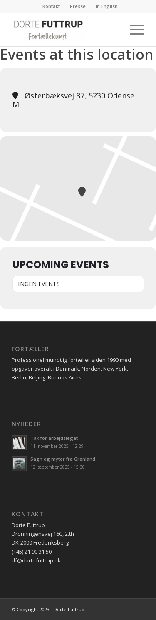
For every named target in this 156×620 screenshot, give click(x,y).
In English (107, 6)
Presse (78, 6)
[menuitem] (51, 6)
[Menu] (132, 29)
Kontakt (51, 6)
